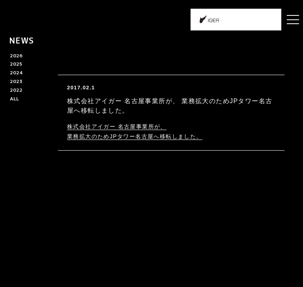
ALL (14, 98)
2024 (16, 72)
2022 (16, 90)
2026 (16, 55)
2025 (16, 63)
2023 (16, 81)
